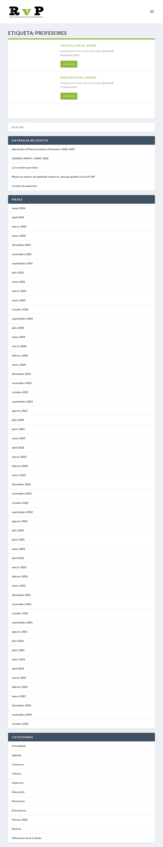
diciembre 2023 (21, 373)
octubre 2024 (20, 309)
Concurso (18, 764)
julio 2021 (18, 640)
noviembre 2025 (22, 254)
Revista (16, 828)
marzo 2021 (19, 677)
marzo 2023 (19, 456)
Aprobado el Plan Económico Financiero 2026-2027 (43, 149)
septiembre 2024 (22, 318)
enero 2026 (19, 235)
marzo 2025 (19, 290)
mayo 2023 (18, 438)
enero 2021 (19, 696)
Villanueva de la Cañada (26, 838)
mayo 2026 (18, 208)
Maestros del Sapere (78, 77)
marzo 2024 (19, 346)
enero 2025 (19, 300)
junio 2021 (18, 650)
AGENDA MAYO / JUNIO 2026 (30, 158)
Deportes (18, 782)
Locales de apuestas (25, 185)
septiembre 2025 (22, 263)
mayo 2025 (18, 281)
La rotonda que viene (25, 167)
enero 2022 (19, 585)
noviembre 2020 (22, 714)
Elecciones (18, 801)
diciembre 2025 (21, 244)
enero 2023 (19, 475)
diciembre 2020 (21, 705)
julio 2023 (18, 419)
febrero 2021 (20, 686)
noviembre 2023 (22, 383)
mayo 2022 (18, 548)
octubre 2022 (20, 502)
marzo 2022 (19, 567)
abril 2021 (18, 668)
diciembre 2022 (21, 484)
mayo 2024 (18, 337)
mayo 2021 (18, 659)
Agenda (16, 755)
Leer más (69, 64)
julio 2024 (18, 327)
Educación (96, 51)
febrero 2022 (20, 576)
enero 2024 (19, 364)
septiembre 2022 (22, 512)
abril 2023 (18, 447)
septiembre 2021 (22, 622)
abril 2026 (18, 217)
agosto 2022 (19, 521)
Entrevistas (19, 810)
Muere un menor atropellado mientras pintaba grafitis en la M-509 (53, 176)
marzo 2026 (19, 226)
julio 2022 (18, 530)
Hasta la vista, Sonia (78, 45)
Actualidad (19, 745)
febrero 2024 (20, 355)
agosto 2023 (19, 410)
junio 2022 (18, 539)
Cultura (16, 773)
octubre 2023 (20, 392)
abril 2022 (18, 558)
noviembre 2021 (22, 604)
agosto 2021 (19, 631)
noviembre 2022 (22, 493)
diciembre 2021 (21, 594)
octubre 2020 (20, 723)
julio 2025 (18, 272)
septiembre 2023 (22, 401)
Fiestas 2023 (20, 819)
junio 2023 (18, 429)
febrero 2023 (20, 465)
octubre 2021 (20, 613)
